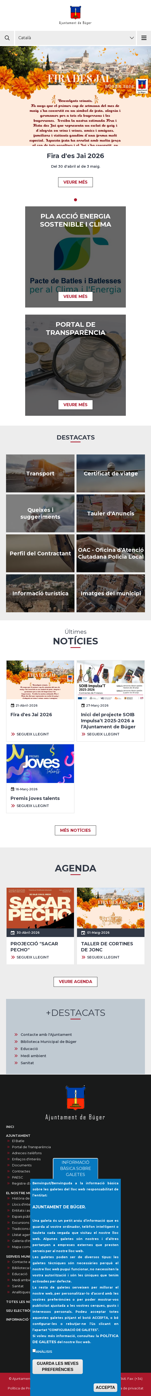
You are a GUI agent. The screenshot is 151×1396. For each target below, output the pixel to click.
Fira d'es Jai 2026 (75, 156)
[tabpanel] (75, 119)
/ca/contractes (40, 553)
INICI (10, 1127)
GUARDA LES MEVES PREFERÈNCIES (58, 1366)
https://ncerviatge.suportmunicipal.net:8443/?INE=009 (111, 473)
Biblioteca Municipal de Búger (49, 1041)
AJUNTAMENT (18, 1136)
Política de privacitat (126, 1388)
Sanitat (27, 1063)
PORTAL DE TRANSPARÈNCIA (75, 328)
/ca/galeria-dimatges (111, 593)
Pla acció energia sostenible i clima (75, 220)
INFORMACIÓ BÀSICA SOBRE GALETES (75, 1168)
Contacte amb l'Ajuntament (46, 1034)
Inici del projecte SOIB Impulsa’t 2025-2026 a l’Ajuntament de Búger (108, 721)
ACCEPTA (105, 1387)
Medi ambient (33, 1056)
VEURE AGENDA (75, 981)
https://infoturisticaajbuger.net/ (40, 593)
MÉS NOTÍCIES (75, 830)
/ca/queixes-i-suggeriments (40, 513)
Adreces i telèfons (27, 1153)
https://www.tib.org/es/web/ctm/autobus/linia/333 (40, 473)
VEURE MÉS (75, 182)
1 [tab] (75, 199)
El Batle (18, 1141)
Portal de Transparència (31, 1147)
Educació (29, 1048)
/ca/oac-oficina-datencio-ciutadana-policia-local (111, 553)
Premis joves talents (35, 798)
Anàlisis (44, 1351)
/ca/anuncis (111, 513)
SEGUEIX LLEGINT (33, 734)
